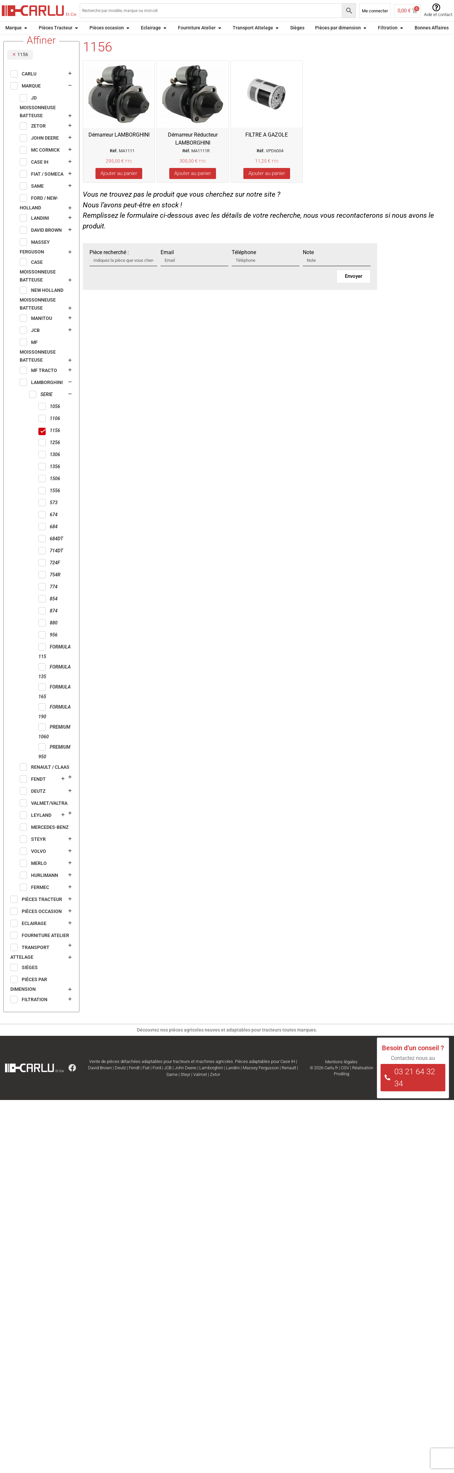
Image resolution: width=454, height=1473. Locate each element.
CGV (345, 1080)
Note (308, 264)
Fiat (146, 1080)
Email (167, 264)
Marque (30, 41)
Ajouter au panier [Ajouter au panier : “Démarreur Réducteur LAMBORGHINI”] (192, 186)
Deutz (120, 1080)
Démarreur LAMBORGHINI (119, 147)
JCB (168, 1080)
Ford (157, 1080)
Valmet (200, 1086)
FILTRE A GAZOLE (266, 147)
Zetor (215, 1086)
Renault (289, 1080)
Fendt (134, 1080)
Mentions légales (341, 1074)
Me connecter (375, 10)
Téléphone (244, 264)
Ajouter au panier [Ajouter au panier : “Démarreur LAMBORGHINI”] (118, 186)
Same (172, 1086)
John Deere (185, 1080)
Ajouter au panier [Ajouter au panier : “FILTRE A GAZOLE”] (266, 186)
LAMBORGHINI (58, 41)
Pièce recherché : (109, 264)
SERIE (85, 41)
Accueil (10, 41)
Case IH (287, 1073)
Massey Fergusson (261, 1080)
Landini (233, 1080)
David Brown (100, 1080)
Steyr (185, 1086)
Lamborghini (211, 1080)
